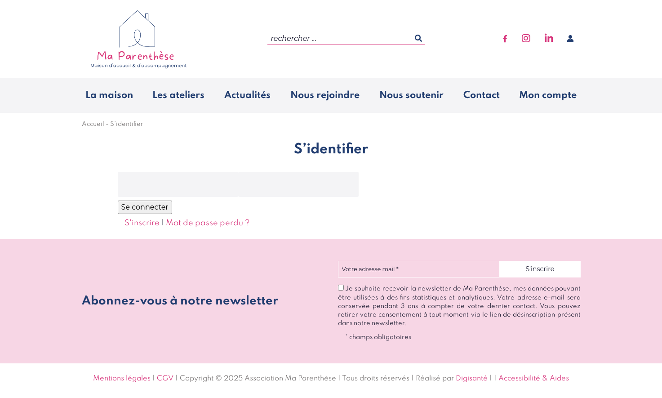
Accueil (93, 124)
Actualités (247, 95)
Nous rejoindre (325, 95)
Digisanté (472, 378)
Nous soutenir (411, 95)
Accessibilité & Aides (533, 378)
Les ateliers (178, 95)
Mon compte (548, 95)
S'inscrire (142, 223)
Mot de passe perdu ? (208, 223)
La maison (109, 95)
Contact (481, 95)
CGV (165, 378)
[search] (346, 39)
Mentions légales (122, 378)
